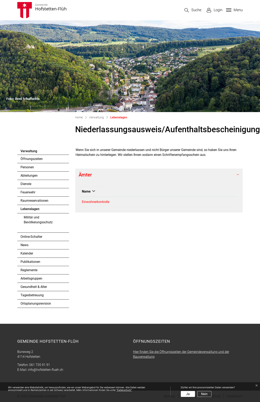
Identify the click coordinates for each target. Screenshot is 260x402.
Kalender (27, 253)
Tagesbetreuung (32, 295)
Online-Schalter (31, 237)
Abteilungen (29, 175)
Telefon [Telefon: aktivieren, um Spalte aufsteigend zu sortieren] (131, 191)
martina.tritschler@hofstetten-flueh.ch (188, 202)
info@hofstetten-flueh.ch (45, 370)
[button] (193, 10)
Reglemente (29, 270)
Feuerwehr (28, 192)
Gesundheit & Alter (34, 287)
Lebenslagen (31, 210)
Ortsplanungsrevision (36, 303)
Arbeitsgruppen (31, 278)
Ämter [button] (85, 175)
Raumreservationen (34, 201)
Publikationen (30, 262)
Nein (204, 394)
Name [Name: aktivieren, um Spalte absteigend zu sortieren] (86, 191)
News (24, 245)
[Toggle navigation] (234, 10)
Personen (27, 167)
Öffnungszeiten (32, 159)
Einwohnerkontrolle (95, 202)
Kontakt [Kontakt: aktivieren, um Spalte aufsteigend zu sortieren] (166, 191)
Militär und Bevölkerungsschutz (38, 219)
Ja (188, 394)
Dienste (26, 184)
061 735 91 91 (136, 202)
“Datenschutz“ (124, 390)
